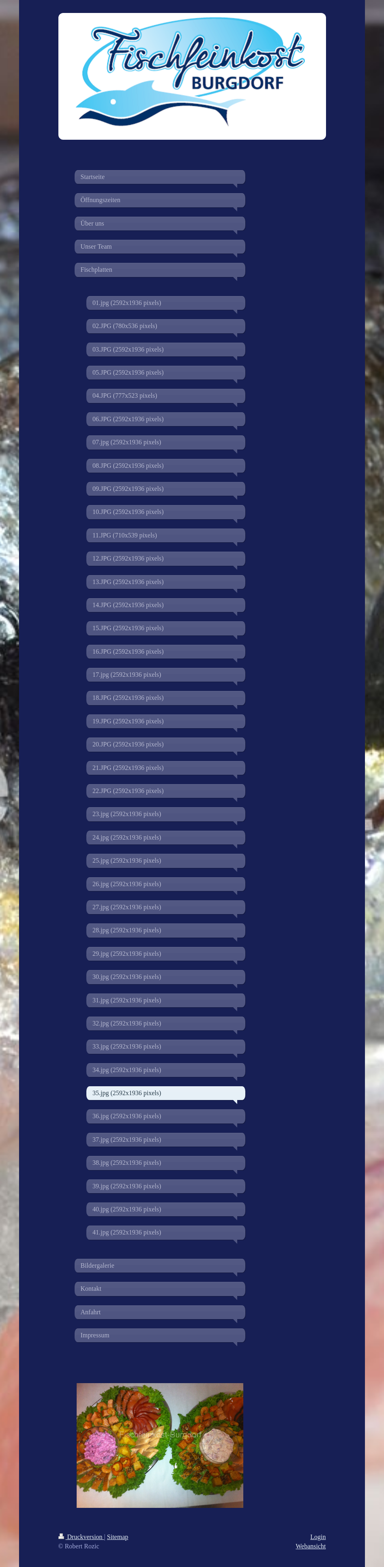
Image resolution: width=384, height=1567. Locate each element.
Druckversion (81, 1536)
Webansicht (311, 1546)
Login (318, 1536)
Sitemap (117, 1536)
